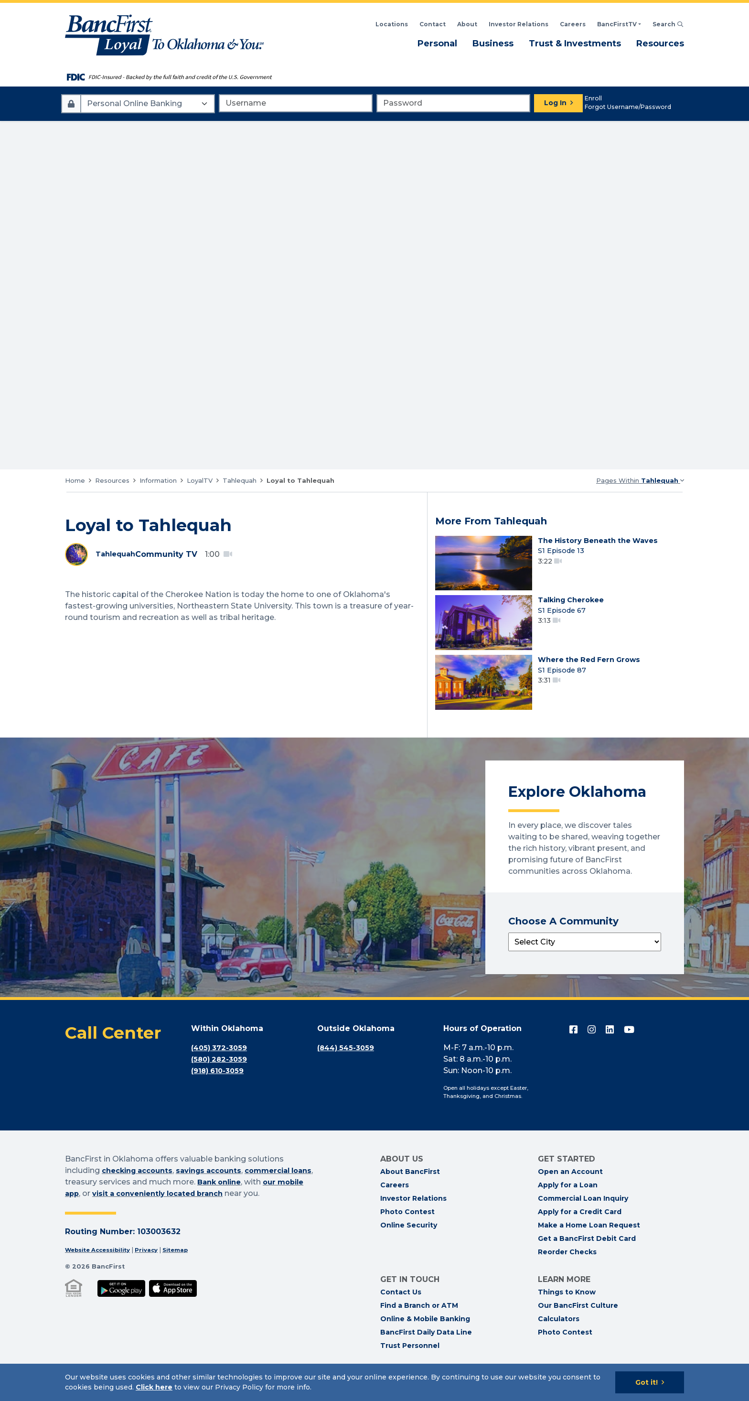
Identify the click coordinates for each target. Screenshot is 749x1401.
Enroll (593, 98)
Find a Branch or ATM (419, 1330)
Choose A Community (563, 947)
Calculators (558, 1344)
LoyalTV (200, 480)
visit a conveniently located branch (197, 1219)
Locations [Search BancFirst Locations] (391, 24)
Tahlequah (240, 480)
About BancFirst (410, 1197)
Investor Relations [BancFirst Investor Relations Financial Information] (518, 24)
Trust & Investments (575, 43)
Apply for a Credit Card (579, 1237)
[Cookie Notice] (374, 1382)
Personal (437, 43)
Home (75, 480)
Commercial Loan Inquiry (583, 1223)
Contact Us (400, 1317)
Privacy (155, 1275)
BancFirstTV (617, 24)
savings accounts (219, 1196)
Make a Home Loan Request (589, 1250)
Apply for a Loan (568, 1210)
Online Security (408, 1250)
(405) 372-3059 (221, 1073)
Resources (660, 43)
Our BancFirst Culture (578, 1330)
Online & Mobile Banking (425, 1344)
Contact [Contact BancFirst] (432, 24)
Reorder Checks (567, 1277)
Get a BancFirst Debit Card (587, 1264)
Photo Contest (407, 1237)
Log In (555, 102)
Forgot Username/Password (628, 106)
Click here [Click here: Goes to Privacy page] (154, 1387)
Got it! (646, 1382)
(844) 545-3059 (348, 1073)
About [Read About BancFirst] (467, 24)
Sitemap (187, 1275)
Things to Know (567, 1317)
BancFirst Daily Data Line (426, 1357)
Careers (573, 24)
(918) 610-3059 (220, 1096)
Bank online (247, 1207)
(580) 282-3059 (221, 1084)
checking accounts (141, 1196)
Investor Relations (413, 1223)
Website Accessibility (101, 1275)
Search (668, 24)
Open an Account (570, 1197)
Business (493, 43)
